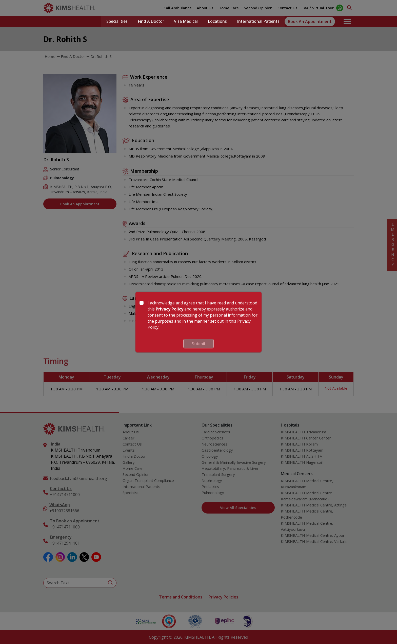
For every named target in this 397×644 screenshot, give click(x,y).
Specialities (116, 21)
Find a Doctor (150, 21)
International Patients (258, 21)
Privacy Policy (169, 309)
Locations (217, 21)
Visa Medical (186, 21)
